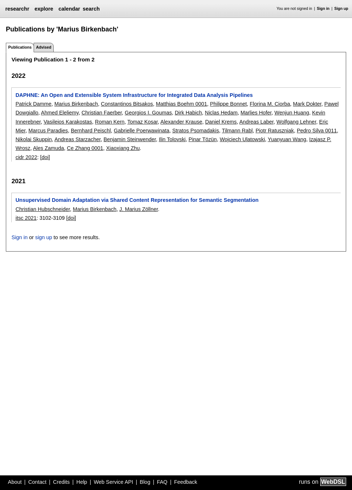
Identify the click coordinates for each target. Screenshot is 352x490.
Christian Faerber (102, 113)
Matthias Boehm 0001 (181, 104)
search (91, 9)
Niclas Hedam (221, 113)
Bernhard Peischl (91, 130)
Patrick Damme (33, 104)
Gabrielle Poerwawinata (141, 130)
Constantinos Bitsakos (127, 104)
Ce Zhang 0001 (85, 148)
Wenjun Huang (292, 113)
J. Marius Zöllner (138, 209)
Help (81, 482)
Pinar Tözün (203, 139)
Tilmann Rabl (237, 130)
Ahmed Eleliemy (60, 113)
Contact (37, 482)
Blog (145, 482)
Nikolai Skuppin (33, 139)
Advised (43, 47)
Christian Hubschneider (42, 209)
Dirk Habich (188, 113)
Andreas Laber (256, 122)
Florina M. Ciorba (270, 104)
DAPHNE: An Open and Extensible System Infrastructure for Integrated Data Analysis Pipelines (134, 95)
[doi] (45, 157)
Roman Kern (110, 122)
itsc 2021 (26, 218)
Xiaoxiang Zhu (123, 148)
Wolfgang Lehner (296, 122)
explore (43, 9)
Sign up (341, 9)
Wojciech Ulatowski (242, 139)
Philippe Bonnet (228, 104)
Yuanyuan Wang (287, 139)
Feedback (185, 482)
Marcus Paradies (48, 130)
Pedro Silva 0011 (317, 130)
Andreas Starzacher (77, 139)
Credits (61, 482)
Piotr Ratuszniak (275, 130)
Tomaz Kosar (142, 122)
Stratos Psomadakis (195, 130)
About (15, 482)
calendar (69, 9)
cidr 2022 (26, 157)
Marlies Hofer (256, 113)
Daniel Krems (220, 122)
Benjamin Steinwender (129, 139)
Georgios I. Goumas (148, 113)
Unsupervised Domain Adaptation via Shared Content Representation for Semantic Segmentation (136, 200)
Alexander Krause (181, 122)
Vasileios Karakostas (67, 122)
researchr (17, 9)
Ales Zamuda (48, 148)
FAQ (162, 482)
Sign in (323, 9)
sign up (43, 237)
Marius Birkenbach (76, 104)
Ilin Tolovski (172, 139)
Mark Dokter (307, 104)
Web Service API (113, 482)
